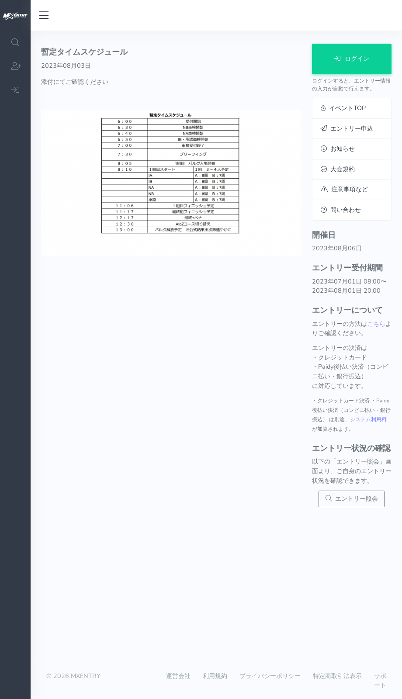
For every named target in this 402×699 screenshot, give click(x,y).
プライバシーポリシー (270, 675)
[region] (15, 365)
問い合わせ (341, 209)
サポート (380, 680)
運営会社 (178, 675)
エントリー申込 (347, 128)
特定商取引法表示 (337, 675)
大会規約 (338, 169)
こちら (376, 323)
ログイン (351, 58)
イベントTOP (343, 108)
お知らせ (338, 148)
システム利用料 (368, 419)
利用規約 (215, 675)
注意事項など (344, 189)
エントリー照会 (352, 498)
